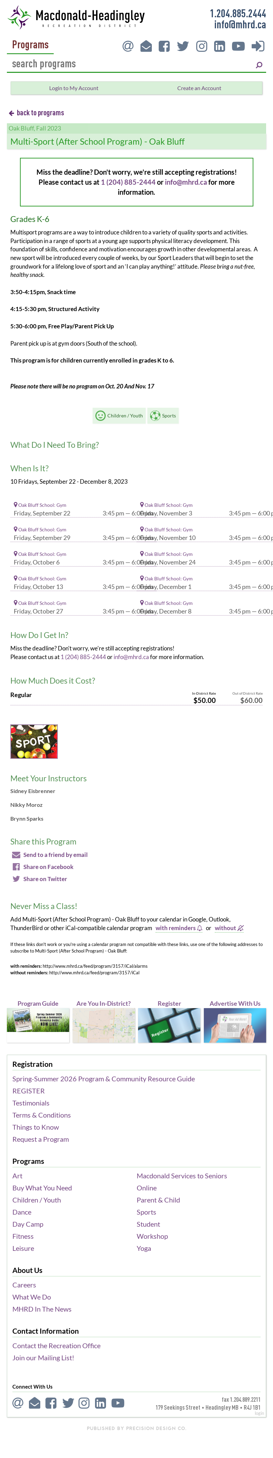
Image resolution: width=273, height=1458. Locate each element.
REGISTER (28, 1091)
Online (147, 1188)
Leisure (23, 1248)
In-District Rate (204, 693)
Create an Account (199, 88)
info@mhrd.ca (240, 24)
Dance (21, 1212)
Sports (146, 1212)
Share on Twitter (38, 879)
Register (169, 1003)
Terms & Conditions (41, 1115)
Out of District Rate (247, 693)
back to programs (36, 112)
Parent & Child (158, 1200)
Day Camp (27, 1224)
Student (148, 1224)
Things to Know (35, 1127)
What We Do (31, 1297)
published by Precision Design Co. (136, 1428)
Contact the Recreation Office (56, 1345)
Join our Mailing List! (43, 1357)
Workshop (152, 1236)
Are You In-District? (103, 1003)
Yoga (144, 1248)
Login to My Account (73, 88)
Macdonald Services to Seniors (182, 1175)
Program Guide (38, 1003)
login (259, 1413)
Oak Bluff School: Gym (40, 505)
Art (17, 1175)
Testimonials (31, 1103)
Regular (21, 695)
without (229, 927)
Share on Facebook (41, 867)
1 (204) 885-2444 (128, 182)
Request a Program (40, 1139)
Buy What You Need (42, 1188)
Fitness (23, 1236)
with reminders (179, 927)
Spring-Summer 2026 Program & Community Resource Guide (103, 1078)
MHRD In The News (42, 1309)
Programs (30, 44)
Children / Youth (36, 1200)
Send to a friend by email (49, 855)
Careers (24, 1285)
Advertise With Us (235, 1003)
